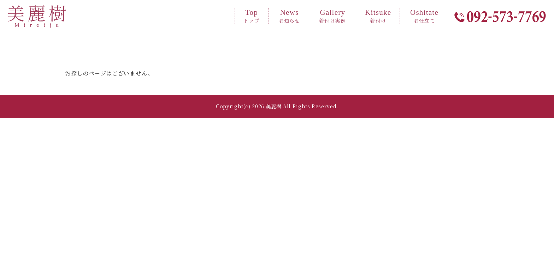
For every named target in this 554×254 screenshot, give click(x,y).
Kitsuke (378, 16)
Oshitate (424, 16)
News (289, 16)
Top (251, 16)
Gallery (332, 16)
